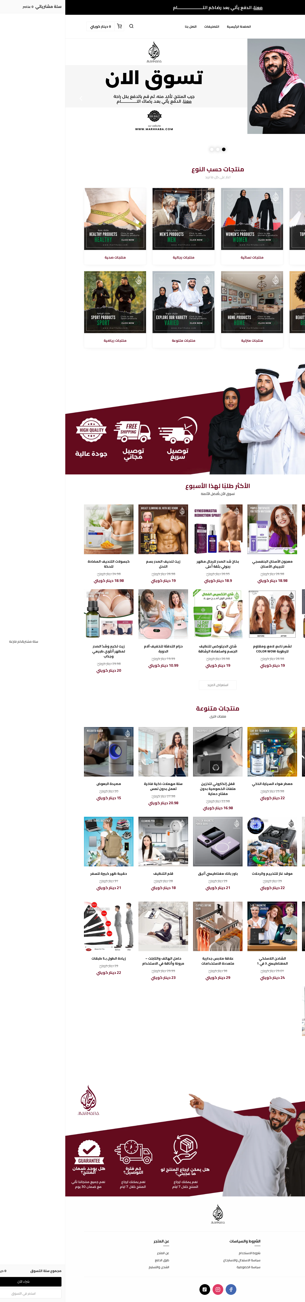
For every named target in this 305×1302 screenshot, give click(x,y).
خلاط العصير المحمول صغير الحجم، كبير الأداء (261, 876)
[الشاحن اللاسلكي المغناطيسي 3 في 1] (207, 926)
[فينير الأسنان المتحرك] (261, 529)
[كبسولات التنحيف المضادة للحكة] (43, 529)
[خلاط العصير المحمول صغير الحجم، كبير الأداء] (261, 841)
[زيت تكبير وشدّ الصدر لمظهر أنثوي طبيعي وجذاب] (43, 614)
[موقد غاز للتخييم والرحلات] (207, 841)
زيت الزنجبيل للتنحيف (261, 646)
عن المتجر (98, 1253)
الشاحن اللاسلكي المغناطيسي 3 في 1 (207, 961)
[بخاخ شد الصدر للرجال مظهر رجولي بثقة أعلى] (153, 529)
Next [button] (15, 98)
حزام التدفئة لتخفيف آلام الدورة (98, 649)
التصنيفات (146, 26)
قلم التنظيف (98, 873)
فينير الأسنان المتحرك (261, 561)
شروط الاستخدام (184, 1253)
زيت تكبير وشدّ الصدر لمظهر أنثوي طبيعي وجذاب (43, 651)
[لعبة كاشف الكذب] (261, 926)
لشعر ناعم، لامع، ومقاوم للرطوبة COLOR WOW (207, 649)
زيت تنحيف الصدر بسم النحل (98, 564)
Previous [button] (289, 98)
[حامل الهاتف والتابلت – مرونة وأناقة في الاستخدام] (98, 926)
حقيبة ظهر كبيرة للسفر (43, 873)
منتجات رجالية (118, 257)
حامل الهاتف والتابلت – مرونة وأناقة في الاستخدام (98, 961)
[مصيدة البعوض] (43, 752)
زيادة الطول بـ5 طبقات (43, 958)
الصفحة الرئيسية (174, 26)
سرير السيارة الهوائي (261, 783)
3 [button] (146, 149)
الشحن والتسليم (93, 1267)
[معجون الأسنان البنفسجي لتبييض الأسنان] (207, 529)
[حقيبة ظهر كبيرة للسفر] (43, 841)
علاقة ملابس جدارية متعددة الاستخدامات (152, 961)
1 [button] (158, 149)
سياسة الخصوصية (183, 1267)
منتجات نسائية (186, 257)
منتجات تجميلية (255, 340)
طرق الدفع (97, 1260)
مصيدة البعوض (43, 783)
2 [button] (152, 149)
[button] (66, 26)
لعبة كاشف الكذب (261, 958)
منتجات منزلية (187, 340)
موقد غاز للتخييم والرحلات (207, 873)
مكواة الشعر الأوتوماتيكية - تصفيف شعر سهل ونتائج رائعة (261, 1048)
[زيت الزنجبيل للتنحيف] (261, 614)
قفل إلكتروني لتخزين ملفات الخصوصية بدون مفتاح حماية (152, 788)
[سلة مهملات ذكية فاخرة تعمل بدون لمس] (98, 752)
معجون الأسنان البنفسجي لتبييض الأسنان (207, 564)
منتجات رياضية (49, 340)
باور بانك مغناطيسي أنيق (153, 873)
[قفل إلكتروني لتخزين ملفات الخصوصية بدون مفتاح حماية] (153, 752)
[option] (152, 98)
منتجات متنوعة (118, 340)
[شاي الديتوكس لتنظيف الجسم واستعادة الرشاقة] (153, 614)
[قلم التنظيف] (98, 841)
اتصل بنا (125, 26)
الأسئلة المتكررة (276, 1260)
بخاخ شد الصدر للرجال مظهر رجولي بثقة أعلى (152, 564)
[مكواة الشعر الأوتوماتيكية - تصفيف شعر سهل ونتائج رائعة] (261, 1011)
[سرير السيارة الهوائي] (261, 752)
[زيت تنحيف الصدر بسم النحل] (98, 529)
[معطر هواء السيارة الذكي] (207, 752)
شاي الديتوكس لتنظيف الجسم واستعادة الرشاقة (152, 649)
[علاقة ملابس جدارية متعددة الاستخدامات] (153, 926)
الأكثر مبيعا (255, 257)
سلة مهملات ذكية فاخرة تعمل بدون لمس (98, 786)
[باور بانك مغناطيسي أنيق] (153, 841)
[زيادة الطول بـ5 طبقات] (43, 926)
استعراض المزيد (152, 685)
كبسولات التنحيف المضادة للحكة (43, 564)
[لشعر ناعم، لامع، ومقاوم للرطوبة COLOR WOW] (207, 614)
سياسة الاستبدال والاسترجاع (176, 1260)
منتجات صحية (50, 257)
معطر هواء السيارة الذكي (207, 783)
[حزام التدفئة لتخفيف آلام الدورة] (98, 614)
